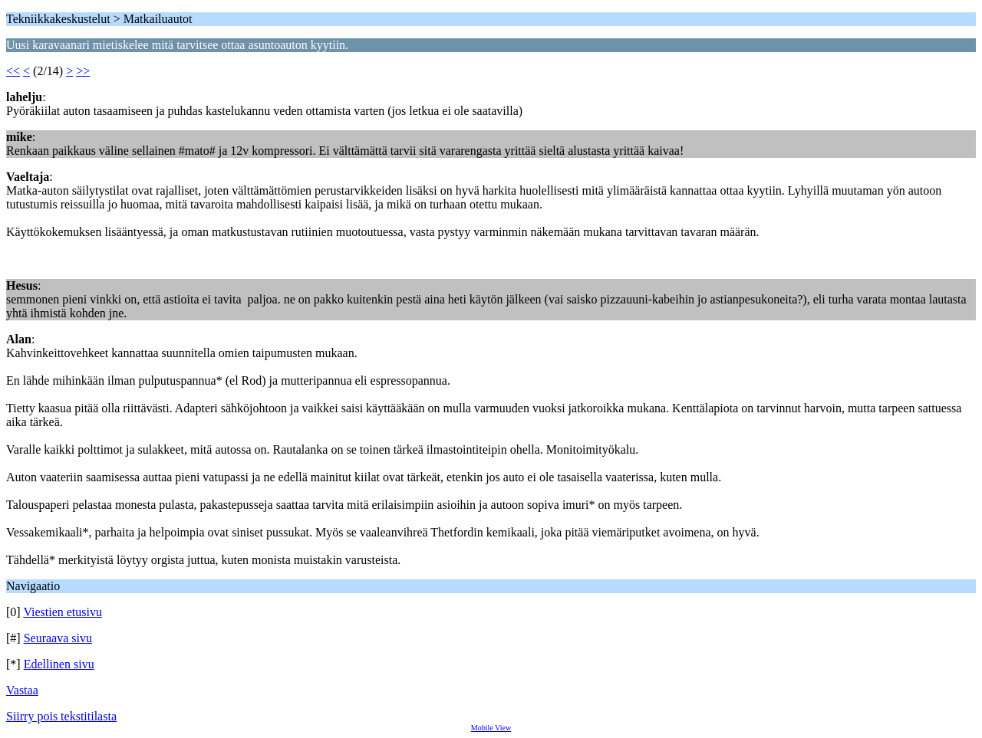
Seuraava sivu (58, 638)
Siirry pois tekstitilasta (61, 716)
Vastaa (22, 690)
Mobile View (491, 727)
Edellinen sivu (59, 664)
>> (83, 70)
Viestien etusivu (62, 611)
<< (13, 70)
